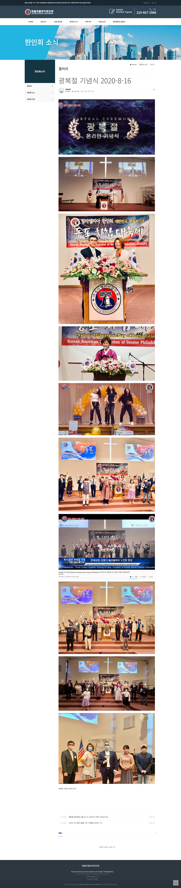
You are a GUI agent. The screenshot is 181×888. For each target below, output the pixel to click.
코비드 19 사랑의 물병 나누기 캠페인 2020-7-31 (85, 823)
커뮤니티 (88, 21)
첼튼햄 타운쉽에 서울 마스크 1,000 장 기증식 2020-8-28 (88, 817)
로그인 (154, 3)
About (43, 21)
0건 (67, 91)
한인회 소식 (74, 21)
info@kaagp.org (92, 876)
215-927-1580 (146, 12)
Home (31, 21)
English (102, 21)
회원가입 (146, 3)
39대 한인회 (58, 21)
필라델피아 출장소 (119, 21)
